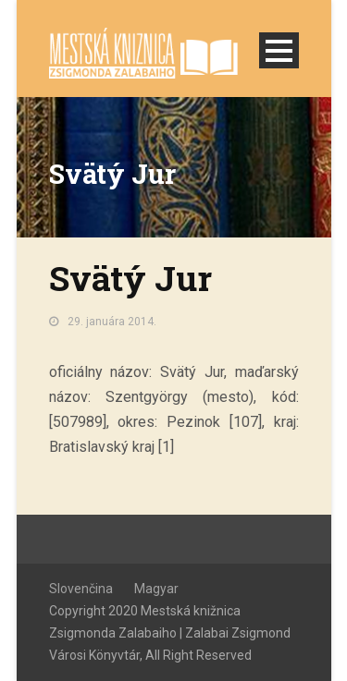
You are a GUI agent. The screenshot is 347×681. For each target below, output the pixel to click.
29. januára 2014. (112, 321)
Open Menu (279, 50)
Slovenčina (81, 588)
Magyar (156, 588)
